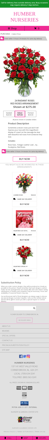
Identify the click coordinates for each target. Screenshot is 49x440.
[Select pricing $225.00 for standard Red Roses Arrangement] (9, 114)
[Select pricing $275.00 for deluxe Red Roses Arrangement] (20, 114)
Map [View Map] (24, 438)
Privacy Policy (10, 432)
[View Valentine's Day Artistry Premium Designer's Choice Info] (24, 218)
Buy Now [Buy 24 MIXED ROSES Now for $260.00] (24, 204)
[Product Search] (25, 308)
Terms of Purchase (25, 432)
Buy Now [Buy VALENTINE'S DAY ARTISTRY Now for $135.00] (24, 239)
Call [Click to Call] (8, 438)
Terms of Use (40, 432)
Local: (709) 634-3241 (24, 373)
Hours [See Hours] (41, 438)
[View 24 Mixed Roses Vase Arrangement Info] (24, 183)
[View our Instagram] (28, 357)
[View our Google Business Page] (24, 357)
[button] (24, 403)
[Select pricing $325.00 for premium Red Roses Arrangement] (30, 114)
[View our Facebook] (20, 357)
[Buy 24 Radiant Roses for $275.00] (24, 158)
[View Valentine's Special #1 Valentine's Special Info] (24, 254)
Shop (12, 28)
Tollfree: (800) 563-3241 (24, 377)
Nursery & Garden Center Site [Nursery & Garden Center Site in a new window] (24, 412)
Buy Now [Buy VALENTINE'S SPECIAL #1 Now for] (24, 275)
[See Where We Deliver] (24, 320)
